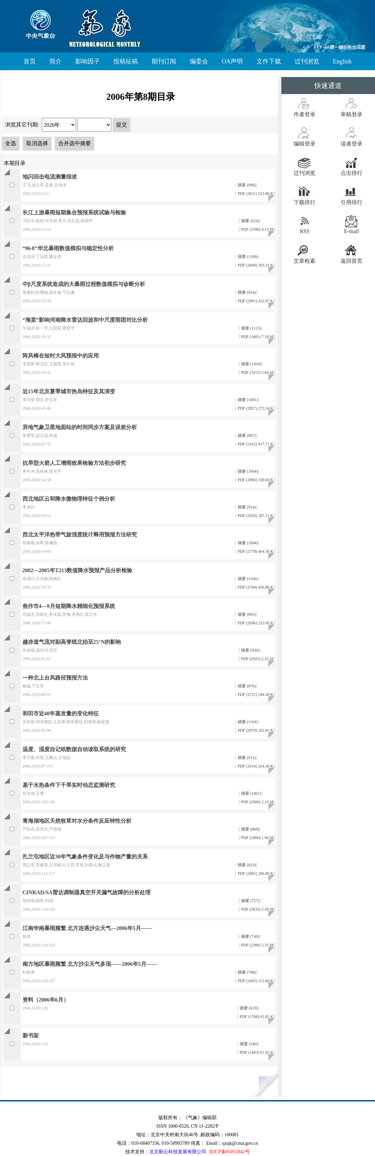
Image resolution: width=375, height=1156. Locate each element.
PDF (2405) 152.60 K (255, 980)
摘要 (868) (249, 829)
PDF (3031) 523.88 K (255, 193)
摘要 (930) (249, 650)
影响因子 (87, 61)
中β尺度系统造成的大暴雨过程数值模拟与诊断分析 (83, 284)
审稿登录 (351, 114)
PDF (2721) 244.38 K (255, 694)
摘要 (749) (249, 936)
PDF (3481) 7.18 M (257, 336)
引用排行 (351, 202)
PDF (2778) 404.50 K (255, 551)
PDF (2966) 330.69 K (255, 479)
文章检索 (304, 261)
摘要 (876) (246, 686)
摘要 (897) (246, 435)
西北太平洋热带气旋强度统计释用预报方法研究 (79, 534)
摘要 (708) (246, 972)
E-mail (351, 231)
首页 (30, 61)
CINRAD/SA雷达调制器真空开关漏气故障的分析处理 (86, 892)
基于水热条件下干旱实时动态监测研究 (68, 785)
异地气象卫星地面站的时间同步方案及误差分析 (79, 427)
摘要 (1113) (250, 328)
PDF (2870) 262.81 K (255, 730)
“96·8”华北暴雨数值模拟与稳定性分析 (68, 248)
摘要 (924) (249, 220)
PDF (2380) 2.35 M (257, 945)
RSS (304, 231)
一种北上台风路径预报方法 (55, 678)
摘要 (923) (246, 865)
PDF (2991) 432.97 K (255, 301)
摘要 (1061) (250, 793)
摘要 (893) (246, 614)
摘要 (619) (248, 1008)
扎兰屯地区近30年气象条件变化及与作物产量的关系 (85, 857)
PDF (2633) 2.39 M (257, 909)
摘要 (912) (246, 757)
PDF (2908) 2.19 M (257, 802)
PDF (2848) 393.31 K (255, 265)
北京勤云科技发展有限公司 (177, 1151)
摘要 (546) (248, 1043)
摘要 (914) (246, 507)
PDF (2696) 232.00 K (255, 623)
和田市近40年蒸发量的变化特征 (60, 713)
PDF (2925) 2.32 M (257, 658)
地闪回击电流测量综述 (49, 177)
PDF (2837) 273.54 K (255, 408)
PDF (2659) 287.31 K (255, 515)
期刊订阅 (164, 61)
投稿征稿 (125, 61)
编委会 (199, 61)
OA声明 (232, 61)
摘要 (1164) (247, 721)
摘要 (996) (246, 185)
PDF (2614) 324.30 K (255, 766)
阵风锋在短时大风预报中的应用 (60, 356)
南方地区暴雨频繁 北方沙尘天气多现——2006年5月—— (89, 964)
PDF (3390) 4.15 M (257, 229)
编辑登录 (304, 144)
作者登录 (304, 114)
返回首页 (351, 261)
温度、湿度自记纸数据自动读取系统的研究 (74, 749)
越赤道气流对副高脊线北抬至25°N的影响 (71, 642)
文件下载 (268, 61)
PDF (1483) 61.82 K (256, 1052)
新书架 (30, 1035)
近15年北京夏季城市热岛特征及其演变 (68, 391)
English (342, 61)
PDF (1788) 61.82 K (256, 1016)
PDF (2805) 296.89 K (255, 873)
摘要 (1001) (247, 399)
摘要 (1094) (247, 543)
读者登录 (351, 144)
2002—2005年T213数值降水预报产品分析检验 (77, 570)
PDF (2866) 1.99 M (257, 837)
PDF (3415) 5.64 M (257, 372)
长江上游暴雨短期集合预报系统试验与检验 (74, 212)
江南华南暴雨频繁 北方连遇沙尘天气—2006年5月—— (87, 928)
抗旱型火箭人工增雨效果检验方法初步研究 (74, 463)
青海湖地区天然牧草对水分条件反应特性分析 (76, 821)
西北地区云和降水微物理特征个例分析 (68, 499)
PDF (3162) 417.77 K (255, 444)
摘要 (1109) (247, 256)
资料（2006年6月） (45, 1000)
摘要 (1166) (247, 578)
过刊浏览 (307, 61)
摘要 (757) (249, 900)
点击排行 (351, 173)
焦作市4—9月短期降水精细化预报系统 (68, 606)
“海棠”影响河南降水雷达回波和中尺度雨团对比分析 (85, 320)
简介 (55, 61)
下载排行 (304, 202)
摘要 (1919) (250, 364)
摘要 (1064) (247, 471)
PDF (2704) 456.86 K (255, 587)
